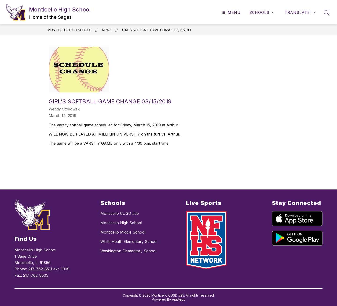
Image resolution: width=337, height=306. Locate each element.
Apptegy (178, 299)
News (107, 30)
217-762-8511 (40, 269)
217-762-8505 (35, 275)
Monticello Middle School (122, 232)
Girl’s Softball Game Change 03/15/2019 (156, 30)
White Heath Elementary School (129, 241)
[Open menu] (231, 12)
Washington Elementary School (128, 251)
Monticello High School (70, 30)
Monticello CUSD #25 (119, 213)
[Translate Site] (299, 12)
